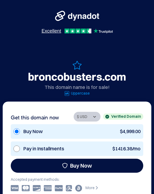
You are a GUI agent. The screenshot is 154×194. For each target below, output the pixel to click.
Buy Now (77, 165)
